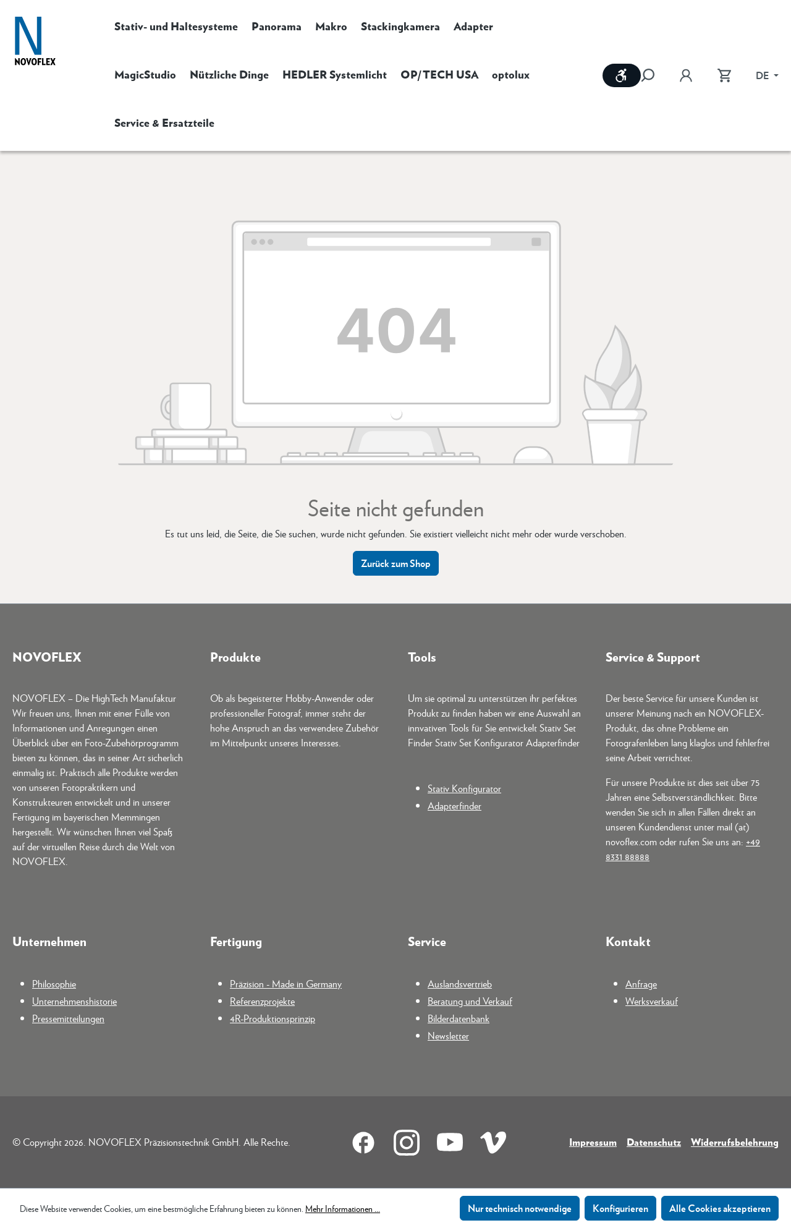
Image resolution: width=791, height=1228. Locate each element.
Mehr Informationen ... (342, 1208)
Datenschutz (654, 1141)
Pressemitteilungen (68, 1018)
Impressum (593, 1141)
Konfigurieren (620, 1208)
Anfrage (641, 983)
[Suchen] (654, 75)
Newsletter (448, 1035)
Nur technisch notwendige (520, 1208)
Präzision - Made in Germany (286, 983)
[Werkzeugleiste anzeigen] (622, 75)
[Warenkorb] (724, 75)
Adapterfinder (454, 805)
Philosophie (54, 983)
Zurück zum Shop (396, 563)
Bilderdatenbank (458, 1018)
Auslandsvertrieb (460, 983)
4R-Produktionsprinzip (272, 1018)
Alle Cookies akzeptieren (720, 1208)
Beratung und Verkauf (470, 1001)
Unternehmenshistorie (74, 1001)
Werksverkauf (651, 1001)
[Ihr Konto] (686, 75)
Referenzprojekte (262, 1001)
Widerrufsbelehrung (735, 1141)
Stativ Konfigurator (464, 788)
